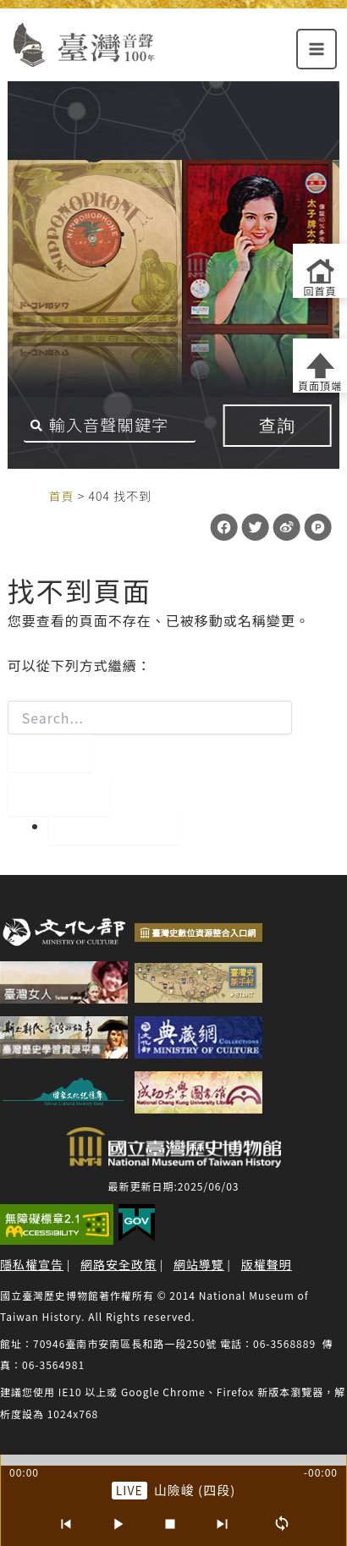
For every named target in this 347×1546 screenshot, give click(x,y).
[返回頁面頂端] (320, 365)
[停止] (170, 1524)
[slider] (173, 1460)
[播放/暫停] (117, 1524)
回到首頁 (114, 826)
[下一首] (222, 1524)
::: (31, 495)
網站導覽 (199, 1264)
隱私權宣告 (31, 1264)
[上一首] (65, 1524)
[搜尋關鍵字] (110, 426)
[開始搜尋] (50, 753)
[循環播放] (281, 1524)
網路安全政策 (118, 1264)
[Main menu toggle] (316, 49)
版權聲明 (266, 1264)
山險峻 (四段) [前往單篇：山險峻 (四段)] (195, 1490)
